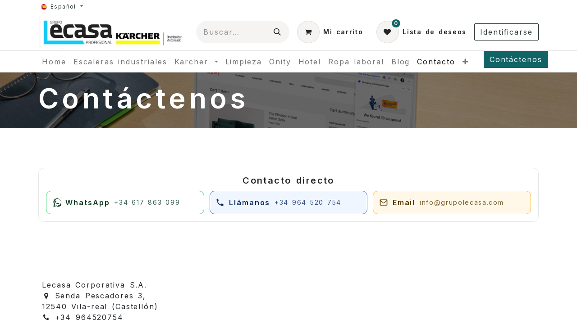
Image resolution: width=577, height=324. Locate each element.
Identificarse (506, 31)
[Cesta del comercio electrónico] (330, 32)
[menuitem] (54, 62)
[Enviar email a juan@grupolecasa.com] (452, 202)
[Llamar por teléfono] (289, 202)
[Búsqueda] (277, 32)
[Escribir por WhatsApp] (125, 202)
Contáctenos (516, 59)
